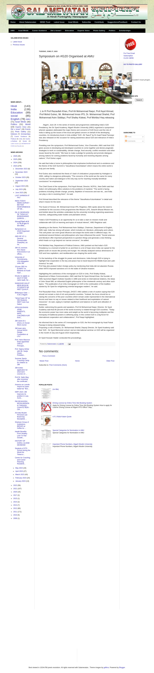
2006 (15, 518)
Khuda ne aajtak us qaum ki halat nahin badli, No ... (22, 278)
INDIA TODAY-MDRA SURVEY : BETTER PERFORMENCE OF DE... (22, 205)
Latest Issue (59, 22)
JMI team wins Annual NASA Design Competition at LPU (21, 332)
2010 (15, 515)
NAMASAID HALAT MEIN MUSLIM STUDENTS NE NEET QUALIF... (22, 286)
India (14, 109)
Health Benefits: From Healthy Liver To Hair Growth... (21, 435)
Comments (130, 141)
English (15, 119)
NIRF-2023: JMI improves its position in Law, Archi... (22, 395)
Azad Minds (73, 22)
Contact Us (136, 22)
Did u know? (55, 30)
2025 (15, 159)
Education (69, 30)
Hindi (14, 106)
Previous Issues (19, 45)
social (14, 115)
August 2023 (20, 186)
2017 (15, 495)
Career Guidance (39, 30)
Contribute (99, 22)
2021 (15, 489)
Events (27, 129)
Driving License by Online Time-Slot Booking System (72, 403)
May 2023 (19, 468)
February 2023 (21, 478)
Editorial (14, 134)
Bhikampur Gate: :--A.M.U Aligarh (22, 294)
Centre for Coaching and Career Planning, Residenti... (22, 461)
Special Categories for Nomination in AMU (68, 430)
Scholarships (125, 30)
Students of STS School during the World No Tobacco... (22, 451)
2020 (15, 492)
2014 (15, 502)
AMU (12, 30)
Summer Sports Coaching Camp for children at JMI (22, 362)
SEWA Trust (45, 22)
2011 (15, 512)
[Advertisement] (72, 41)
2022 (15, 485)
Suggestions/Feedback (117, 22)
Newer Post (44, 361)
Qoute (25, 141)
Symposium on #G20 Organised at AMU (22, 231)
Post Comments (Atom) (58, 365)
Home (13, 22)
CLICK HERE (129, 58)
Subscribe (86, 22)
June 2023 (19, 193)
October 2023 (20, 177)
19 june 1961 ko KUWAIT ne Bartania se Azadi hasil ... (22, 270)
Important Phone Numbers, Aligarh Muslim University (72, 444)
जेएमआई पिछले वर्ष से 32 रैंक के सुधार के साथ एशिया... (22, 224)
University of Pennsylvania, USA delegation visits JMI (22, 260)
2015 (15, 498)
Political (13, 139)
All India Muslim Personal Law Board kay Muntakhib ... (21, 416)
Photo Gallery (99, 30)
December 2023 (21, 169)
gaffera (106, 667)
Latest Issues (15, 143)
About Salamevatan (27, 22)
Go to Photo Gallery (133, 64)
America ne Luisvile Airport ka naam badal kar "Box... (22, 387)
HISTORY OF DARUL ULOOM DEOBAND (22, 443)
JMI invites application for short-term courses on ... (21, 371)
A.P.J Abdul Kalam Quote (62, 417)
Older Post (110, 361)
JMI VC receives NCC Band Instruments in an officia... (22, 251)
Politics (112, 30)
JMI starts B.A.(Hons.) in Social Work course (22, 323)
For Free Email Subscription (130, 53)
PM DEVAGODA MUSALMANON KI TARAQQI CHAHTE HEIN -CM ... (22, 405)
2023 (15, 166)
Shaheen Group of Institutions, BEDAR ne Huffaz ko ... (22, 425)
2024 (15, 163)
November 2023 (21, 172)
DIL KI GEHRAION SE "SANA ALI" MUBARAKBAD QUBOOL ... (22, 215)
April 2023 (19, 471)
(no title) (56, 389)
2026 (15, 156)
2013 (15, 505)
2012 (15, 508)
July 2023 (19, 189)
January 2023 (20, 481)
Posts (128, 137)
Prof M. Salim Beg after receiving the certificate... (22, 379)
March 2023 (20, 474)
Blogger (122, 667)
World (27, 124)
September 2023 (21, 181)
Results (19, 146)
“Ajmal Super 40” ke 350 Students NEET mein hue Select (22, 301)
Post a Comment (48, 356)
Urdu (20, 139)
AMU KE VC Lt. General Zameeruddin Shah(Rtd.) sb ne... (21, 240)
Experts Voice (84, 30)
